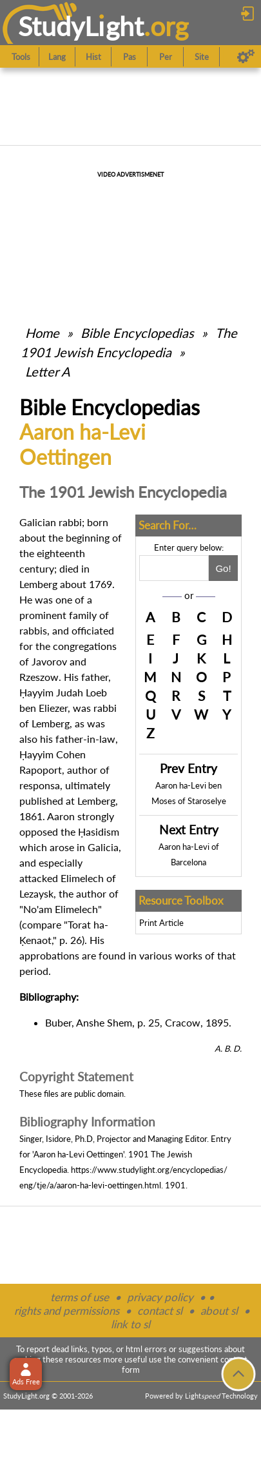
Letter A (47, 371)
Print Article (161, 923)
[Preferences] (246, 56)
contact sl (159, 1310)
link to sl (130, 1324)
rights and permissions (66, 1310)
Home (42, 332)
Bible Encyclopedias (137, 332)
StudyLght (81, 26)
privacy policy (160, 1297)
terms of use (79, 1297)
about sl (219, 1310)
